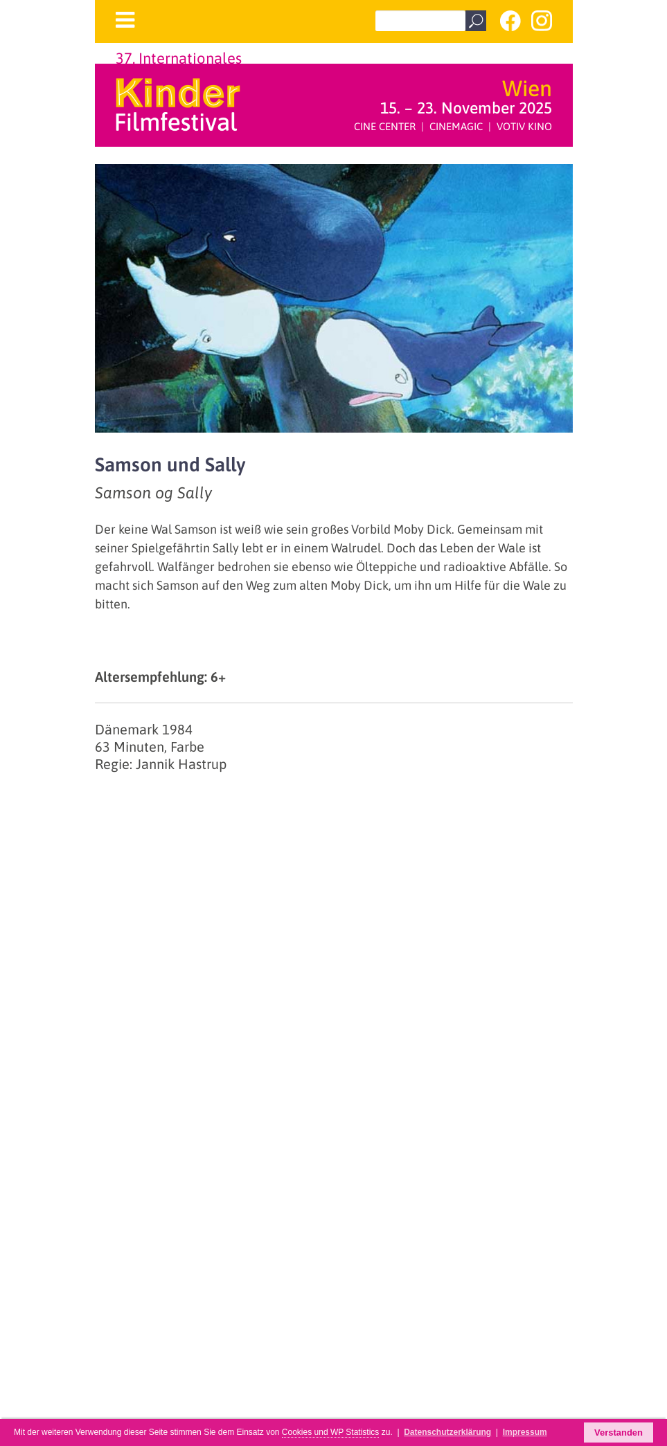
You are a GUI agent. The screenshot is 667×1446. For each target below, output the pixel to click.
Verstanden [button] (618, 1432)
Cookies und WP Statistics (331, 1432)
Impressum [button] (525, 1432)
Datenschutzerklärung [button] (447, 1432)
